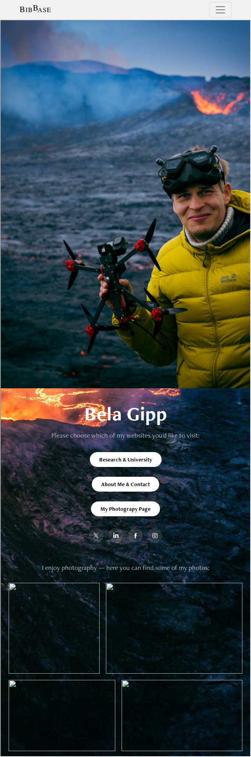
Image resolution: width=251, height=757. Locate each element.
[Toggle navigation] (220, 10)
